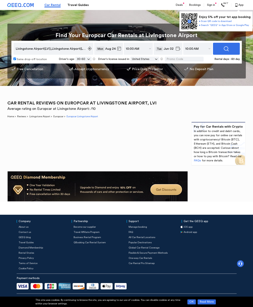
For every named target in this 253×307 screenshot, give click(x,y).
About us (24, 227)
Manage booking (138, 227)
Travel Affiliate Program (87, 232)
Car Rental (52, 5)
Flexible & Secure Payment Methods (148, 253)
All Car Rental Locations (142, 237)
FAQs (197, 160)
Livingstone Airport (39, 116)
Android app (190, 232)
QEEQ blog (25, 237)
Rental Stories (26, 253)
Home (10, 116)
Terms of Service (28, 263)
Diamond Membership (31, 247)
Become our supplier (85, 227)
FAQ (131, 232)
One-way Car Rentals (140, 258)
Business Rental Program (87, 237)
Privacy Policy (26, 258)
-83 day (235, 59)
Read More (207, 301)
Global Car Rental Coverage (144, 247)
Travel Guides (78, 5)
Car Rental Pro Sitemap (142, 263)
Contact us (25, 232)
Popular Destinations (140, 242)
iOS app (188, 227)
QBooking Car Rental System (90, 242)
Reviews (21, 116)
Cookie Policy (26, 268)
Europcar (58, 116)
